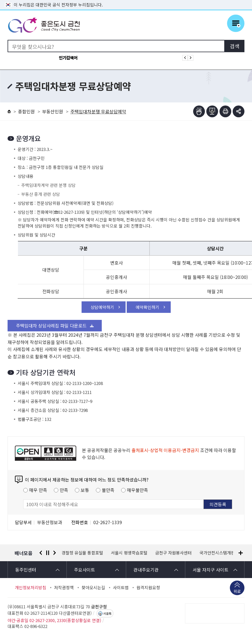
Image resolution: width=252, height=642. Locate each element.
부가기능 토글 (238, 111)
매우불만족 (137, 490)
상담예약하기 (102, 307)
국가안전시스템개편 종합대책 (226, 552)
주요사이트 (84, 569)
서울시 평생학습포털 (129, 552)
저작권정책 (64, 587)
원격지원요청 (148, 587)
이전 (41, 553)
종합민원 (26, 111)
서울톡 (107, 613)
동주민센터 (25, 569)
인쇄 (225, 111)
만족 (64, 490)
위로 (237, 591)
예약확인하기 (147, 307)
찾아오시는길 (93, 587)
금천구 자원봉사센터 (173, 552)
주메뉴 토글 (235, 23)
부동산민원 (52, 111)
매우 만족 (38, 490)
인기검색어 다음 (190, 58)
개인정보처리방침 (30, 587)
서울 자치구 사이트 (210, 569)
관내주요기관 (146, 569)
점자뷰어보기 (199, 111)
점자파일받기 (212, 111)
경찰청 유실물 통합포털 (82, 552)
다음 (55, 553)
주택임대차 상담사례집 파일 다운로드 (51, 325)
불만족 (108, 490)
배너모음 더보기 (241, 553)
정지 (47, 553)
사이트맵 (121, 587)
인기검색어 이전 (185, 58)
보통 (85, 490)
